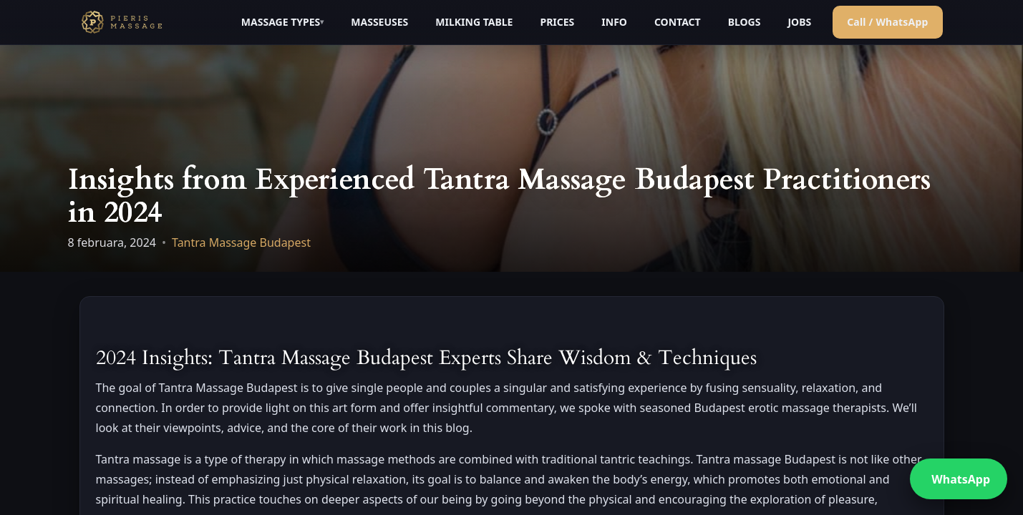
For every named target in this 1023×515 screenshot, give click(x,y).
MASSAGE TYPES (280, 22)
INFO (614, 22)
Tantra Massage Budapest (241, 242)
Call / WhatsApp (887, 22)
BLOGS (744, 22)
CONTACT (677, 22)
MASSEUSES (379, 22)
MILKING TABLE (474, 22)
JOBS (799, 22)
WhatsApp (960, 479)
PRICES (557, 22)
